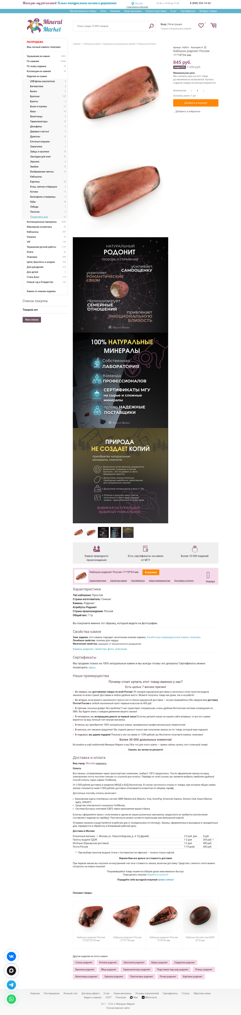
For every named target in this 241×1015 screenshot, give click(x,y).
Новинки (115, 11)
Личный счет (70, 993)
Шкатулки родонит (134, 962)
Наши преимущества (159, 580)
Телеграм (120, 997)
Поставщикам (51, 993)
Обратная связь (202, 993)
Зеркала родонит (113, 976)
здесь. (92, 667)
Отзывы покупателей (147, 993)
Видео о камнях (93, 997)
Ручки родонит (168, 976)
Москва (139, 3)
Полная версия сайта (118, 1008)
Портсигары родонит (141, 976)
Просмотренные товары (83, 11)
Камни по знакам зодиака (41, 291)
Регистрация (175, 24)
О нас (173, 11)
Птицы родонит (203, 969)
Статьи (185, 993)
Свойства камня (118, 580)
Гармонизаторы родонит (136, 969)
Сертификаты (188, 11)
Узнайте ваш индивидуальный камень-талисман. (174, 637)
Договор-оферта (91, 993)
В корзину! (151, 572)
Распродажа (35, 42)
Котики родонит (108, 962)
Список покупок (35, 301)
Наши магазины (133, 11)
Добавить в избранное (187, 111)
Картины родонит (193, 976)
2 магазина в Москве (137, 7)
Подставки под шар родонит (172, 969)
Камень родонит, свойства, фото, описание (100, 649)
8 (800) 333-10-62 (200, 3)
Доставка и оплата (183, 580)
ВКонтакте (149, 997)
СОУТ (108, 997)
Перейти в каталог (157, 874)
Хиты (103, 11)
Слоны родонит (84, 962)
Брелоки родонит (84, 969)
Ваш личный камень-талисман (44, 47)
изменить (101, 763)
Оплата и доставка (156, 11)
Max (134, 997)
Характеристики (98, 580)
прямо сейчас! (166, 879)
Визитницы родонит (86, 976)
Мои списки (31, 319)
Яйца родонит (108, 969)
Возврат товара (208, 11)
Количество (179, 90)
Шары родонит (159, 962)
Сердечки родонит (184, 962)
